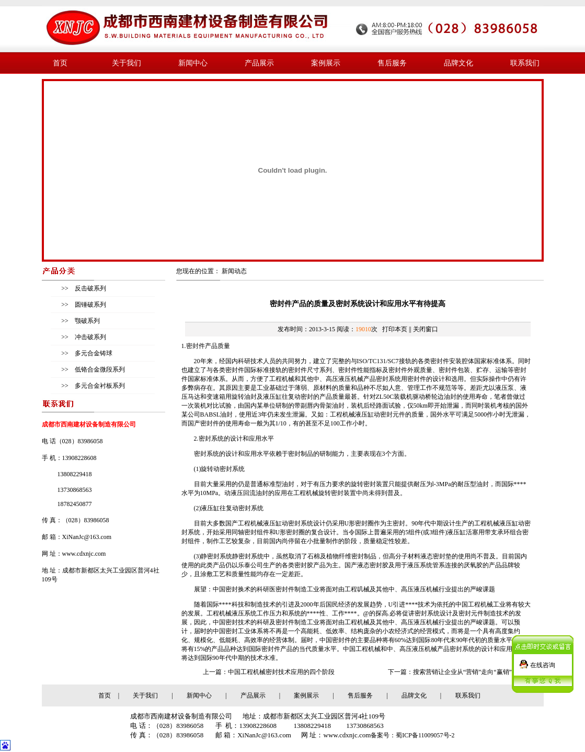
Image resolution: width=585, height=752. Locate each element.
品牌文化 (458, 63)
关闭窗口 (425, 329)
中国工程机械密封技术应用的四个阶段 (281, 672)
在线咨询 (542, 662)
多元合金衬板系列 (99, 385)
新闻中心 (193, 63)
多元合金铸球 (92, 353)
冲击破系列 (89, 337)
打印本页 (394, 329)
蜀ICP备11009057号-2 (425, 735)
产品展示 (259, 63)
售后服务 (392, 63)
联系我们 (525, 63)
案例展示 (325, 63)
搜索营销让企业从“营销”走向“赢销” (462, 672)
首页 (60, 63)
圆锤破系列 (89, 304)
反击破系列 (89, 288)
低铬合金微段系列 (99, 369)
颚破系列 (86, 320)
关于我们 (126, 63)
